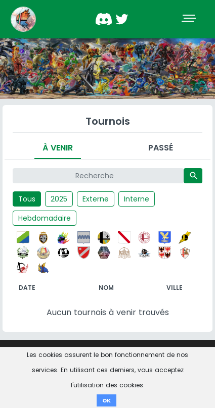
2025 (59, 199)
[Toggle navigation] (189, 19)
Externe (95, 199)
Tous (26, 199)
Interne (136, 199)
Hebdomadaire (44, 218)
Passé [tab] (160, 148)
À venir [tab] (57, 148)
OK (106, 400)
